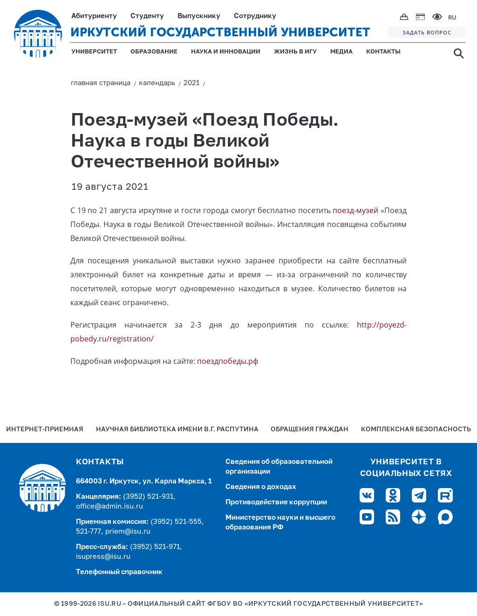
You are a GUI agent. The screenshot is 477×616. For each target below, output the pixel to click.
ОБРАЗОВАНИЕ (153, 52)
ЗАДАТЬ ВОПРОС (426, 32)
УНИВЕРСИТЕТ (94, 52)
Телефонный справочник (119, 572)
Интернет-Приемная (44, 430)
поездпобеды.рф (227, 361)
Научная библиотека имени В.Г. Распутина (177, 430)
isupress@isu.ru (103, 556)
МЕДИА (341, 52)
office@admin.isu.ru (109, 506)
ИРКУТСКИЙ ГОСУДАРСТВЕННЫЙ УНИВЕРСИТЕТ (220, 32)
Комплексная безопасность (416, 430)
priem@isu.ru (127, 531)
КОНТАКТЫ (383, 52)
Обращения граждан (309, 430)
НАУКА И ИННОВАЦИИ (225, 52)
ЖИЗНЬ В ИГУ (295, 52)
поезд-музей (355, 210)
